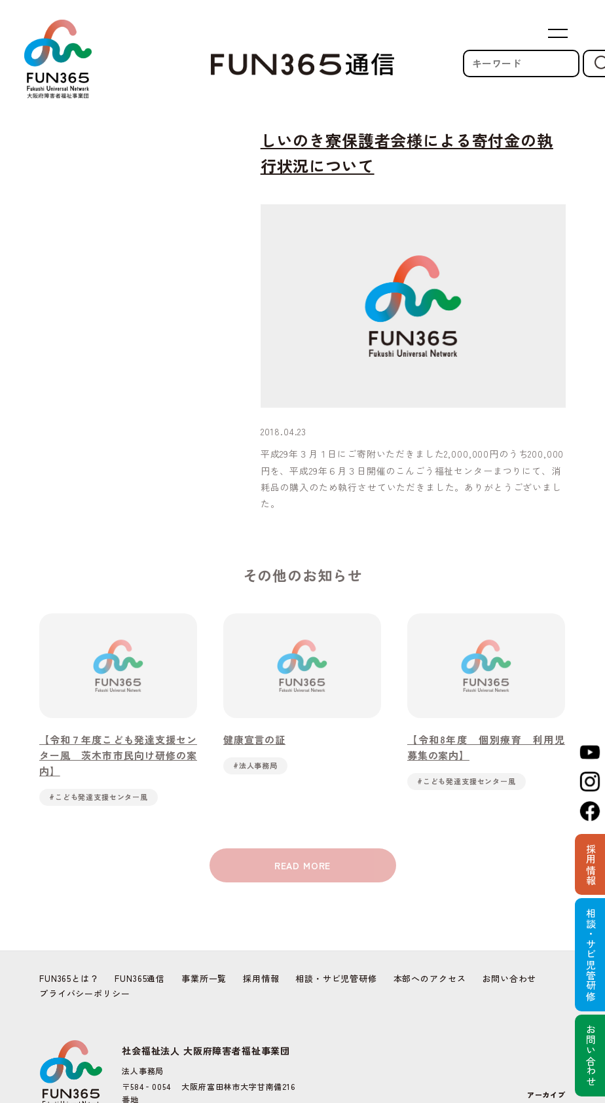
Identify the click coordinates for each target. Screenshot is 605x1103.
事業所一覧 (204, 978)
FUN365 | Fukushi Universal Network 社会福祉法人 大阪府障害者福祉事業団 (58, 59)
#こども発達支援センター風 (98, 799)
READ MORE (302, 868)
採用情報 (261, 978)
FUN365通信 (140, 978)
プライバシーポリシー (84, 993)
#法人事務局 (255, 768)
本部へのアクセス (430, 978)
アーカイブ (546, 1094)
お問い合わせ (509, 978)
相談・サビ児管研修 (336, 978)
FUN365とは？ (69, 978)
